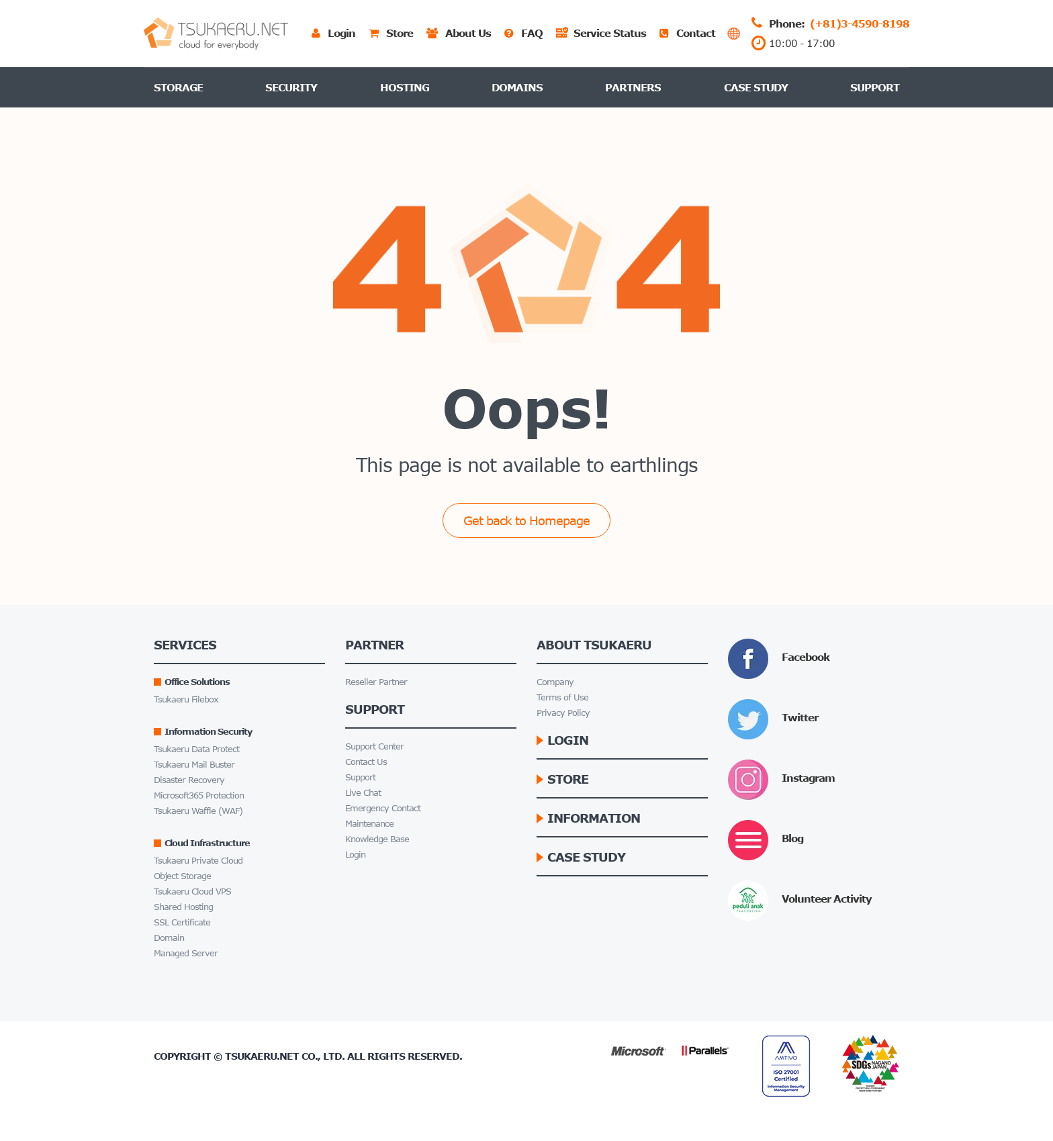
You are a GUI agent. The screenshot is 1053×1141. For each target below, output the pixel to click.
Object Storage (182, 876)
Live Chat (363, 792)
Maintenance (369, 823)
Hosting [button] (404, 87)
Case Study (756, 87)
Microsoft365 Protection (199, 795)
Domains (517, 87)
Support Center (374, 746)
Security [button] (291, 87)
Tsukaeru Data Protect (196, 749)
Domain (169, 937)
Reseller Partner (376, 682)
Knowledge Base (377, 839)
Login (355, 854)
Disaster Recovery (189, 780)
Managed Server (186, 953)
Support (874, 87)
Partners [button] (633, 87)
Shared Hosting (183, 907)
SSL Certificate (182, 922)
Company (555, 682)
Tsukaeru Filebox (186, 699)
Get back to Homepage (526, 520)
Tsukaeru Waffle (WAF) (198, 811)
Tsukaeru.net (262, 1056)
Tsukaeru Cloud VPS (192, 891)
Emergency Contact (382, 808)
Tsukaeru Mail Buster (194, 764)
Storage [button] (178, 87)
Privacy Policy (563, 713)
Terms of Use (562, 697)
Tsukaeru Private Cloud (198, 860)
